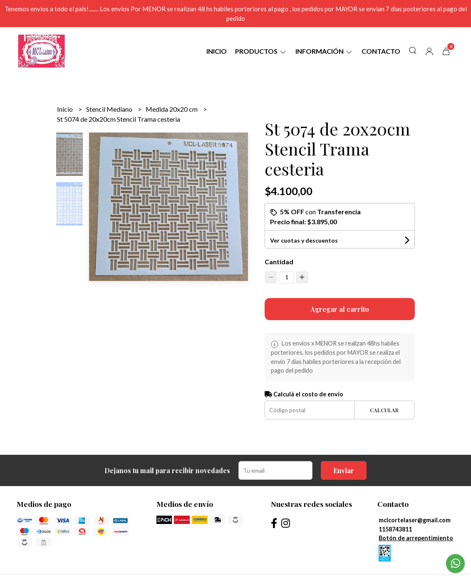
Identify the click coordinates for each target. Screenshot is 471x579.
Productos (261, 51)
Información (324, 51)
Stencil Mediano (110, 109)
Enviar (343, 470)
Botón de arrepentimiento (416, 537)
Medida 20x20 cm (172, 109)
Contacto (381, 51)
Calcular (384, 410)
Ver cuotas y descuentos (304, 240)
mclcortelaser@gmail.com (415, 520)
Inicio (216, 51)
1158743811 (395, 529)
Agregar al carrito (339, 309)
